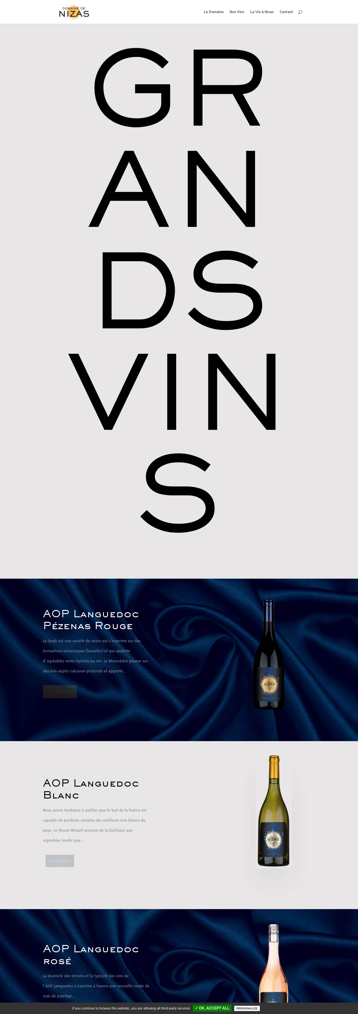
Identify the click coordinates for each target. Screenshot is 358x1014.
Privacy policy (275, 1008)
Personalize (247, 1008)
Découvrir (60, 691)
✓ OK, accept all (212, 1008)
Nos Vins (237, 12)
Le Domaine (214, 12)
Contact (286, 12)
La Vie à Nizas (262, 12)
